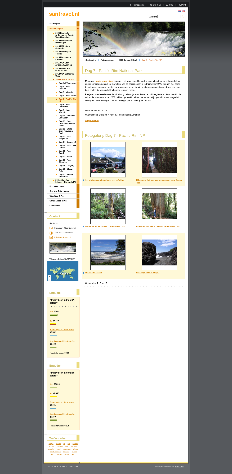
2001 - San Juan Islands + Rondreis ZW (65, 181)
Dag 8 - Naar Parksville (64, 106)
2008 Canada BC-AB (128, 60)
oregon (51, 444)
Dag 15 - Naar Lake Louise (67, 146)
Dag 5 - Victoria (66, 92)
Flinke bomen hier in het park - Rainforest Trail (158, 226)
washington (67, 449)
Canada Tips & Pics (59, 201)
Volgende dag (92, 120)
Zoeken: (153, 17)
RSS (171, 5)
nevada (75, 444)
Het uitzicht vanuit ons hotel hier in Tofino (104, 180)
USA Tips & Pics (57, 196)
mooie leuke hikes (104, 81)
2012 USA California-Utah (64, 75)
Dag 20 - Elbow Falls (66, 170)
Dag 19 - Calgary (66, 165)
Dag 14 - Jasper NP (67, 142)
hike (72, 454)
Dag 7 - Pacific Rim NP (67, 100)
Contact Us (55, 206)
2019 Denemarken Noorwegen (63, 42)
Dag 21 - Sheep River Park (66, 175)
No (51, 393)
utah (66, 446)
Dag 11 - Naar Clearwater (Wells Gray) (67, 123)
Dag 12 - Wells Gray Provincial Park (66, 131)
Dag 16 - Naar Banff (65, 152)
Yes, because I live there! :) (62, 341)
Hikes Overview (57, 186)
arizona (51, 446)
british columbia (55, 452)
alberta (75, 449)
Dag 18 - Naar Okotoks (65, 161)
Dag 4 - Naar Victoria (64, 88)
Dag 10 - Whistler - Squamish (67, 117)
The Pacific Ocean (93, 273)
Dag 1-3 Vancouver (67, 83)
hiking (67, 454)
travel (59, 449)
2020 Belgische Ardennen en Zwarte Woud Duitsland (64, 35)
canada (58, 444)
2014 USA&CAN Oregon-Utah (62, 69)
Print (183, 5)
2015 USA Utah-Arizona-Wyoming (63, 64)
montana (74, 446)
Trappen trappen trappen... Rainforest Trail (105, 226)
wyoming (51, 449)
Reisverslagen (107, 60)
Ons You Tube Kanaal (59, 191)
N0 (51, 320)
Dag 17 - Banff (65, 156)
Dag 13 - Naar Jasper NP (65, 137)
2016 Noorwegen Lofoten (63, 58)
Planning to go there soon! (62, 329)
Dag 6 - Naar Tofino (68, 96)
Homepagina (138, 5)
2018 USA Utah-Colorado (62, 47)
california (60, 446)
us (64, 444)
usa (69, 444)
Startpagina (91, 60)
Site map (157, 5)
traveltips (66, 452)
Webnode (179, 466)
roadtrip (59, 454)
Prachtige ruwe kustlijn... (147, 273)
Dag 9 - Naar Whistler (64, 111)
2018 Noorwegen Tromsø (63, 53)
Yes (51, 311)
